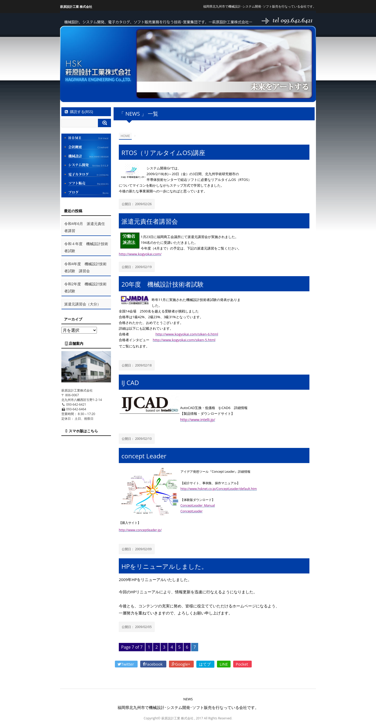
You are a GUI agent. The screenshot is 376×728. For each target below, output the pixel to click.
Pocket (242, 664)
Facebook (153, 664)
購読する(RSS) (78, 111)
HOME (125, 136)
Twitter (126, 664)
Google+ (181, 664)
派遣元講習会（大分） (82, 303)
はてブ (205, 664)
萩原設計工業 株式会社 (76, 6)
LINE (224, 664)
